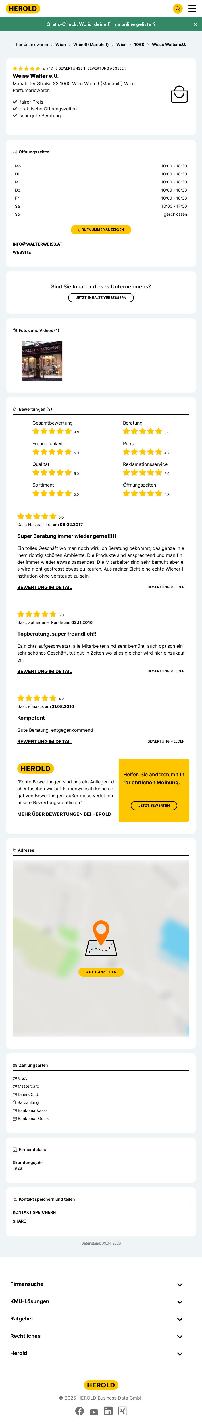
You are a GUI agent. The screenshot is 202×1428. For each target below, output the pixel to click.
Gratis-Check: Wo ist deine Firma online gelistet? (101, 24)
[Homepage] (23, 8)
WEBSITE (22, 252)
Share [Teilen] (19, 1221)
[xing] (122, 1411)
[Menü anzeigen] (192, 8)
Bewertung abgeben (106, 68)
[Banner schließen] (195, 24)
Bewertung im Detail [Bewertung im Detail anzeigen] (44, 587)
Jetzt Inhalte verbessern (101, 297)
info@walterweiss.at (37, 244)
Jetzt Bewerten (154, 805)
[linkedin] (108, 1411)
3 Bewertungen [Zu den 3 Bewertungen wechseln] (70, 68)
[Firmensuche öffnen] (178, 9)
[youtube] (94, 1411)
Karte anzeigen (101, 972)
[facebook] (79, 1411)
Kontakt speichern (34, 1212)
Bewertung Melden (166, 587)
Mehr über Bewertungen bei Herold (64, 814)
